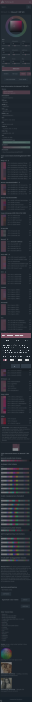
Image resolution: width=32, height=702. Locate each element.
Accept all (26, 366)
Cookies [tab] (17, 340)
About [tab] (26, 340)
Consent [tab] (6, 340)
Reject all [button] (15, 366)
